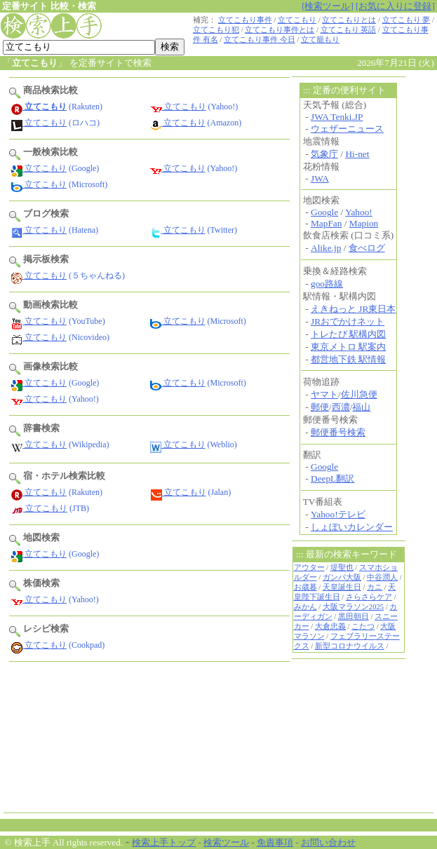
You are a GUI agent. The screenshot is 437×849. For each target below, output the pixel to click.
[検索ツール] (328, 6)
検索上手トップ (164, 842)
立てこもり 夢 (406, 20)
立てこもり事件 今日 (259, 39)
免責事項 (275, 842)
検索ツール (226, 842)
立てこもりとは (349, 20)
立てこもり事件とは (279, 30)
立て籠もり (320, 39)
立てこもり (297, 20)
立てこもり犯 (216, 30)
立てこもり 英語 (349, 30)
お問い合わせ (328, 842)
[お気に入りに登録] (395, 6)
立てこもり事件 (245, 20)
